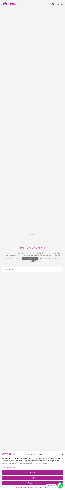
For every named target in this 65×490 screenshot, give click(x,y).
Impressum (46, 487)
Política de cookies (21, 487)
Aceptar (32, 472)
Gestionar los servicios (9, 467)
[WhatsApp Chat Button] (60, 485)
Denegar (32, 478)
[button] (62, 454)
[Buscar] (32, 269)
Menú (62, 4)
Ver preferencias (32, 483)
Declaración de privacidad (34, 487)
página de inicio (30, 258)
